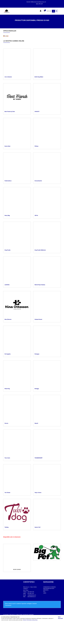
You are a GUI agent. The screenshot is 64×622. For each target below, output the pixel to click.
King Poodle (7, 250)
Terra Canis (7, 458)
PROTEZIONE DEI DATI (48, 588)
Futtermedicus (8, 180)
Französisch (8, 605)
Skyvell (36, 423)
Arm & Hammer (8, 76)
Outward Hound (38, 319)
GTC (44, 591)
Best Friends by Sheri (10, 111)
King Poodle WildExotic (40, 250)
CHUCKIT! (37, 111)
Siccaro (6, 423)
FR (39, 4)
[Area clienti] (41, 11)
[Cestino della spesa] (45, 11)
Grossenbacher (38, 180)
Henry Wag (7, 215)
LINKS (44, 593)
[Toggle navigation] (56, 11)
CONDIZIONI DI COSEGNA (49, 587)
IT (41, 4)
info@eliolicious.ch (32, 595)
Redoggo (37, 388)
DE (37, 4)
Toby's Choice (38, 492)
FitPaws (36, 146)
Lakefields (7, 284)
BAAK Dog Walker (39, 76)
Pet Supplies (8, 354)
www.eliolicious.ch (32, 596)
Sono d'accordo (60, 617)
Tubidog (6, 527)
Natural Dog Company (40, 284)
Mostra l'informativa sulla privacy (30, 620)
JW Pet (36, 215)
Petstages (37, 354)
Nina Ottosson (8, 319)
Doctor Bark (7, 146)
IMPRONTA (45, 590)
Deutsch (34, 603)
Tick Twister (7, 492)
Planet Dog (7, 388)
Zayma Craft (37, 527)
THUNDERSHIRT (38, 458)
